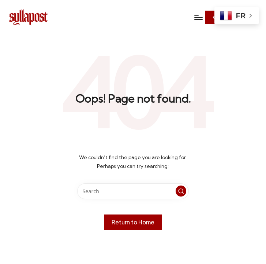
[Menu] (198, 17)
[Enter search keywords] (133, 191)
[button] (181, 191)
